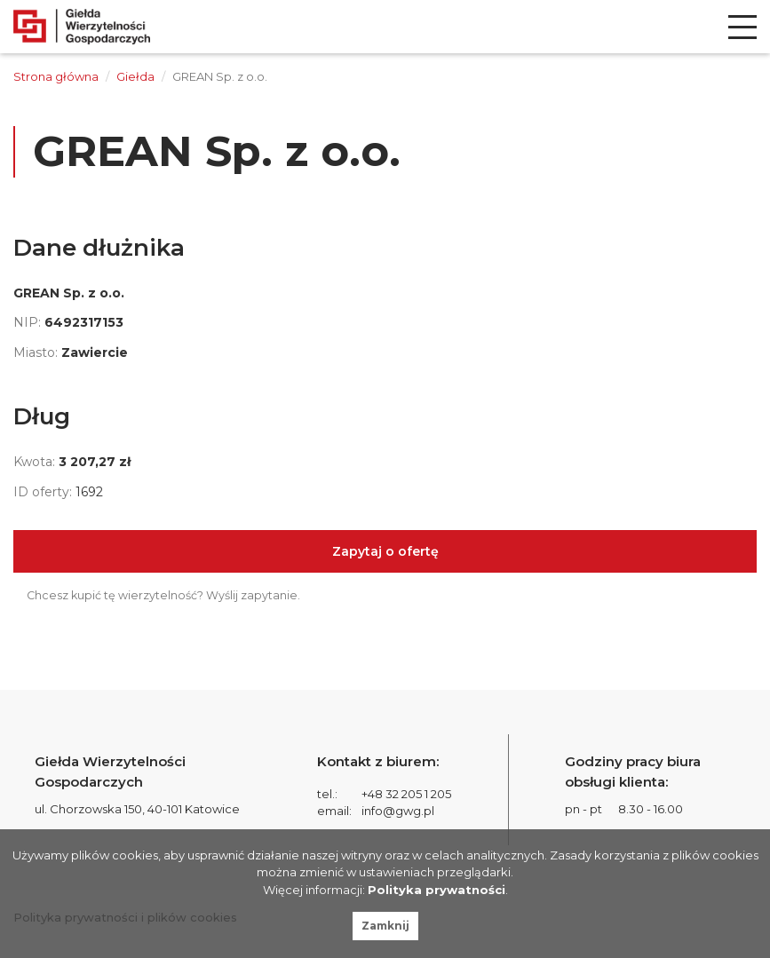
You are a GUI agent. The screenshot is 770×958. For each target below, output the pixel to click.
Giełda (135, 76)
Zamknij (385, 925)
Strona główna (56, 76)
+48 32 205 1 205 (406, 794)
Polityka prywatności (436, 890)
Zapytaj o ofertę (385, 551)
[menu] (742, 27)
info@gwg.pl (397, 811)
